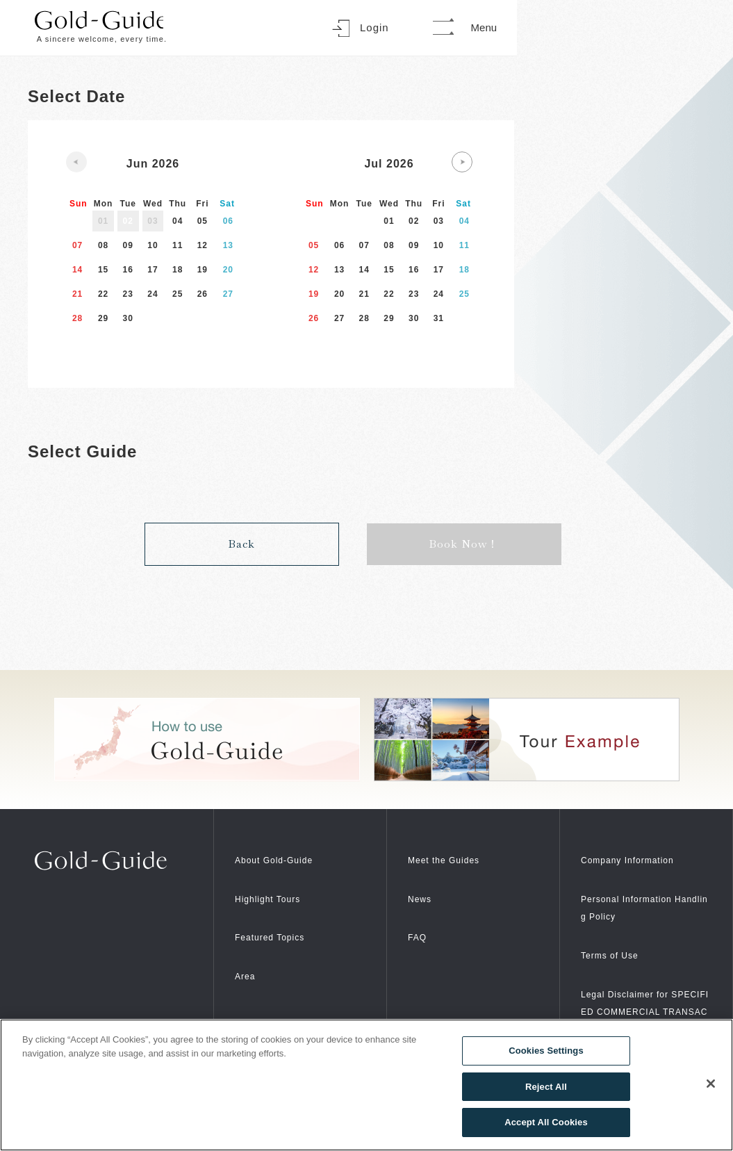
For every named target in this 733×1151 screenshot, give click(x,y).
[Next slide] (462, 162)
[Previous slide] (76, 162)
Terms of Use (617, 941)
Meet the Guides (454, 845)
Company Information (640, 845)
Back (241, 530)
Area (248, 962)
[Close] (710, 1083)
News (423, 884)
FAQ (420, 923)
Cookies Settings (546, 1050)
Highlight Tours (277, 884)
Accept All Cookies (546, 1122)
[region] (366, 1085)
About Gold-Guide (285, 845)
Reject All (546, 1086)
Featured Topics (279, 923)
